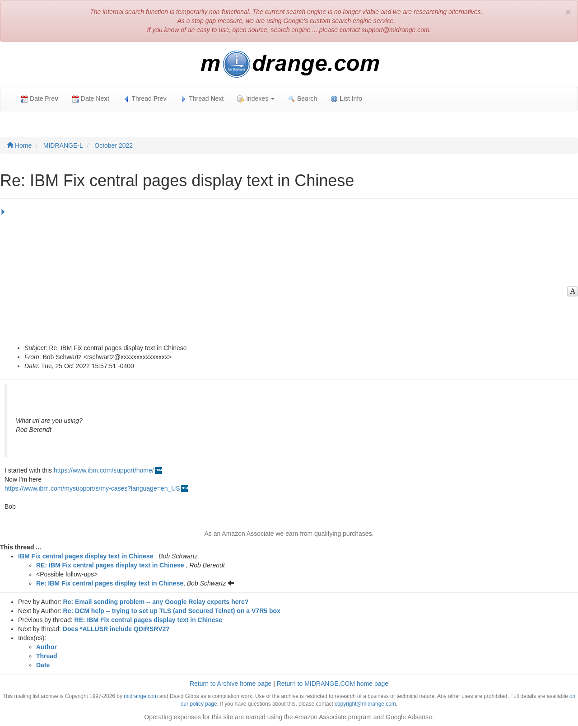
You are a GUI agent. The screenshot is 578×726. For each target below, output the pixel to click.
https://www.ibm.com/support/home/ (104, 470)
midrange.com (141, 696)
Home (19, 145)
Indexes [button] (256, 99)
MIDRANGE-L (63, 145)
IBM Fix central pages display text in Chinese (86, 556)
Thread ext (202, 99)
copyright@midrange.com (365, 704)
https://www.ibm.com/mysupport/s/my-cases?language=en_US (92, 488)
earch (302, 99)
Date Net (90, 99)
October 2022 (113, 145)
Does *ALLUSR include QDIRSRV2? (116, 628)
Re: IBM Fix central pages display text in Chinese (109, 583)
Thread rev (145, 99)
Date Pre (39, 99)
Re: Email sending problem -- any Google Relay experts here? (156, 601)
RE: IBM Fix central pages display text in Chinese (110, 565)
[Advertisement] (287, 275)
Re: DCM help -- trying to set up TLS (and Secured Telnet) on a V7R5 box (171, 610)
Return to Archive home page (230, 683)
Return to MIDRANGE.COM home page (332, 683)
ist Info (346, 99)
